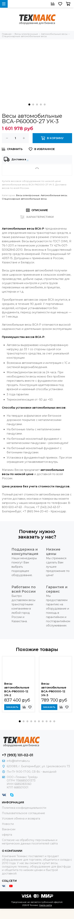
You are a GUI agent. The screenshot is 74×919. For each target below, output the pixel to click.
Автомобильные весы (54, 195)
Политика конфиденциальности (24, 808)
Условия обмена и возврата (21, 818)
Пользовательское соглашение (23, 813)
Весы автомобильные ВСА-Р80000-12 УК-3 (53, 689)
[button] (29, 104)
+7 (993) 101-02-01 (17, 755)
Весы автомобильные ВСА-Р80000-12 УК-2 (16, 689)
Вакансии (8, 829)
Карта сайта (45, 905)
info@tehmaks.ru (18, 761)
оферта (7, 834)
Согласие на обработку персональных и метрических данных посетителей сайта (30, 841)
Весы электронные (27, 195)
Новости (8, 824)
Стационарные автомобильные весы (24, 198)
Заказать (12, 707)
